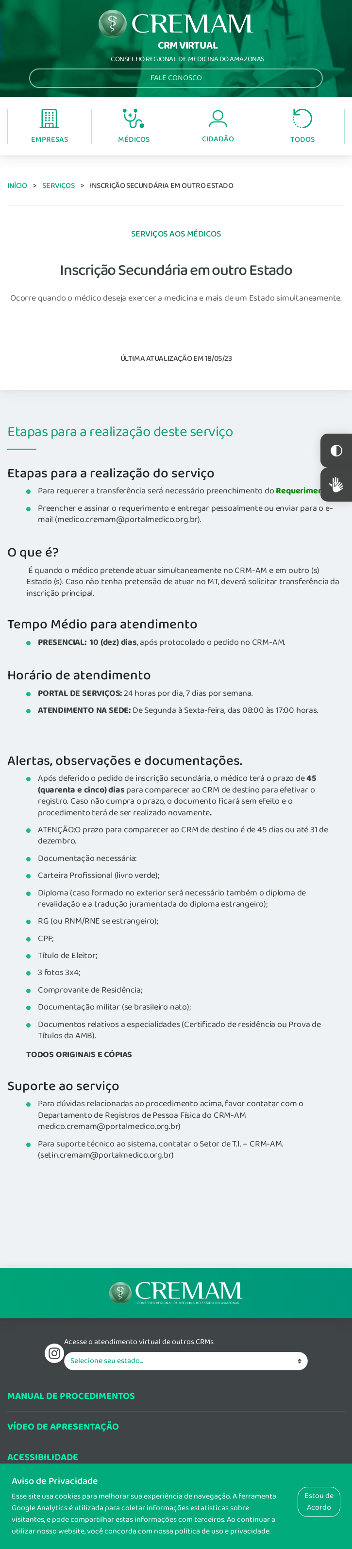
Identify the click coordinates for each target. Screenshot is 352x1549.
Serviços (58, 186)
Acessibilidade (42, 1457)
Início (17, 186)
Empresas (49, 127)
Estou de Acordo (319, 1502)
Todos (302, 127)
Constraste (336, 451)
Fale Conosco (176, 78)
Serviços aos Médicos (176, 234)
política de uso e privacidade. (222, 1531)
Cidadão (218, 127)
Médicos (134, 127)
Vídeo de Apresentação (63, 1426)
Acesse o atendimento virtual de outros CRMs (139, 1342)
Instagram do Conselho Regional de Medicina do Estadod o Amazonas (54, 1353)
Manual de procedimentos (71, 1396)
